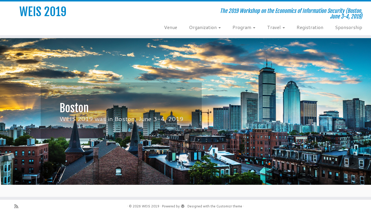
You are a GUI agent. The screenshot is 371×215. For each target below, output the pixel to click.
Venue (170, 27)
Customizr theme (229, 206)
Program (243, 27)
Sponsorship (348, 27)
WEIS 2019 (42, 12)
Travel (276, 27)
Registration (310, 27)
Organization (205, 27)
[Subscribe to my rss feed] (18, 206)
